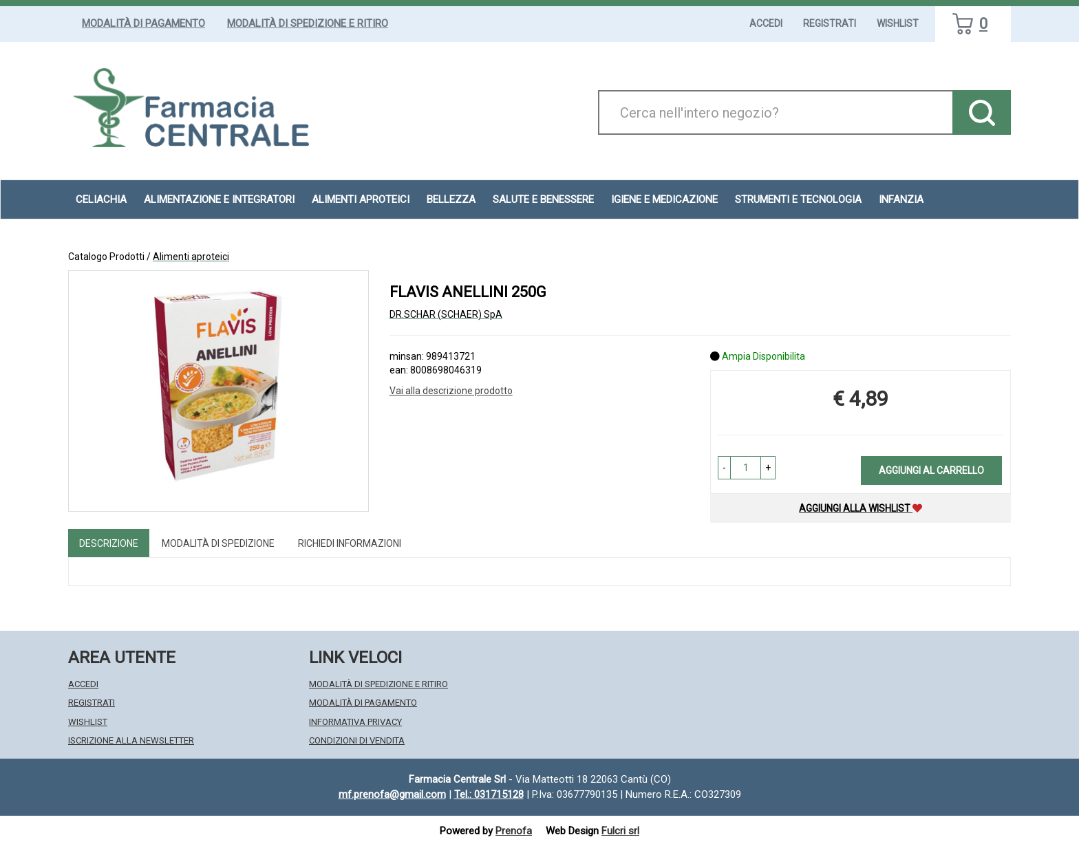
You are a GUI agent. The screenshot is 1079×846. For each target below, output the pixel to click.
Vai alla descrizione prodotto (451, 390)
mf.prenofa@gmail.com (392, 794)
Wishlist (898, 23)
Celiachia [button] (101, 199)
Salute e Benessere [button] (543, 199)
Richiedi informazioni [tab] (349, 543)
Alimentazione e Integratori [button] (219, 199)
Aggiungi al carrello (931, 470)
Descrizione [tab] (108, 543)
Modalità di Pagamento (143, 23)
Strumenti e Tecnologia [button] (798, 199)
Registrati (829, 23)
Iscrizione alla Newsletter (131, 740)
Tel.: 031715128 (489, 794)
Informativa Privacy (355, 722)
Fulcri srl (620, 831)
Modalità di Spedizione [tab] (218, 543)
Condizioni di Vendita (357, 740)
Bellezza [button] (451, 199)
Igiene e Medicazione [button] (664, 199)
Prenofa (513, 831)
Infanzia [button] (901, 199)
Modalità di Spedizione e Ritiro (307, 23)
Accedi (765, 23)
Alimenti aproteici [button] (360, 199)
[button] (724, 467)
